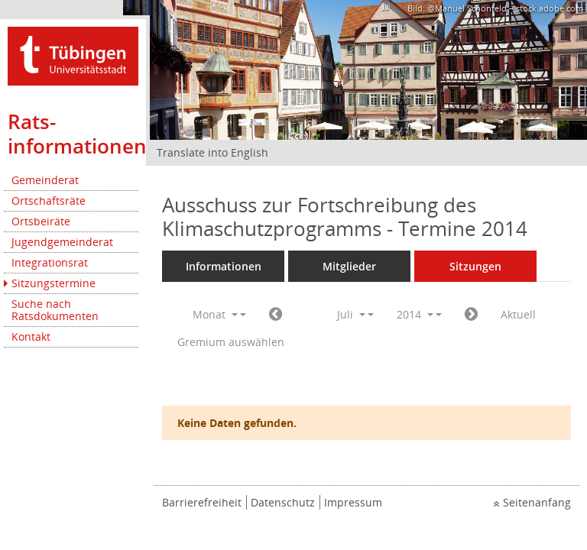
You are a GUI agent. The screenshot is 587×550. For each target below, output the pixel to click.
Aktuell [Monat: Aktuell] (518, 314)
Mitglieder (349, 266)
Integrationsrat (49, 262)
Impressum (353, 502)
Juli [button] (351, 314)
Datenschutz (283, 502)
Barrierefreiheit (202, 502)
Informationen (223, 266)
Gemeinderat (45, 180)
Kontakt (30, 336)
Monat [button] (215, 314)
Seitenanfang (537, 502)
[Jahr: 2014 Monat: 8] (471, 314)
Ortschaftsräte (48, 200)
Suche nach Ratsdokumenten (55, 309)
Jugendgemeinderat (62, 242)
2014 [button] (415, 314)
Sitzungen (475, 266)
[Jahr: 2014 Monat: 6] (276, 314)
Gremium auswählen (230, 342)
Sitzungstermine (53, 283)
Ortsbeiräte (40, 221)
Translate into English (212, 152)
